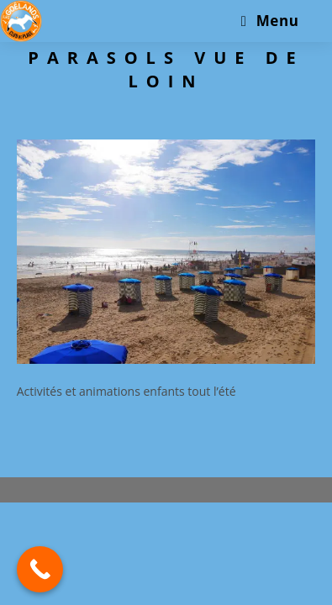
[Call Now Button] (40, 569)
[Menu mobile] (270, 20)
